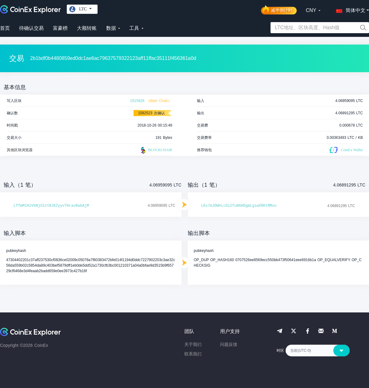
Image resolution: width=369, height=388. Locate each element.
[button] (349, 9)
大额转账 (87, 28)
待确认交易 (31, 28)
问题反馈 (228, 344)
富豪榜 (60, 28)
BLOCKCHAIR (155, 150)
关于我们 (193, 344)
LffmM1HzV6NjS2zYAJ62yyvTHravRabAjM (51, 206)
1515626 (137, 101)
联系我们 (193, 353)
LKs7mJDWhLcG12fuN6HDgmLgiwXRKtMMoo (239, 206)
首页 (5, 28)
